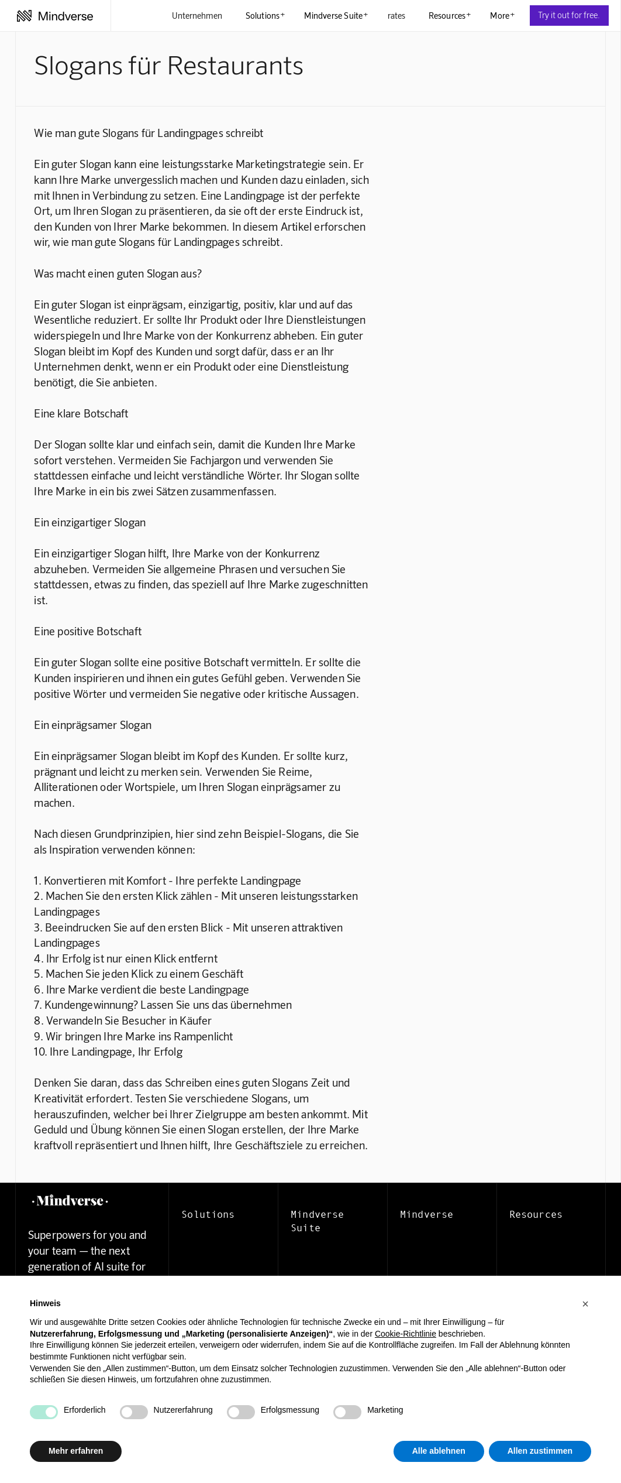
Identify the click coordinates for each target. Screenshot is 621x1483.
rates (396, 15)
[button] (585, 1303)
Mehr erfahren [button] (76, 1450)
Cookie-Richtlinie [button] (405, 1333)
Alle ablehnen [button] (438, 1450)
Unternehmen (197, 15)
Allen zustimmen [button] (540, 1450)
